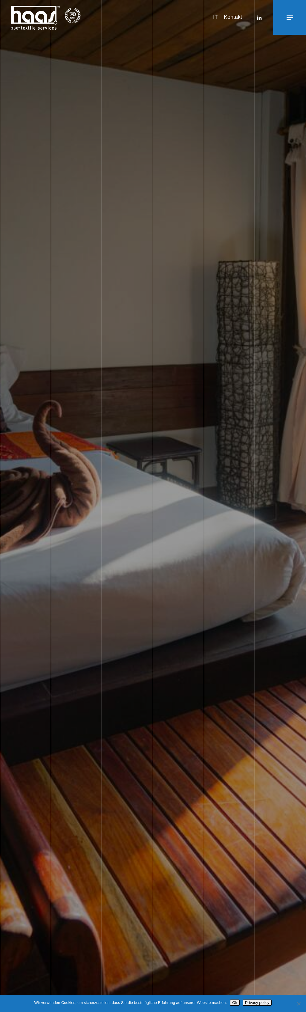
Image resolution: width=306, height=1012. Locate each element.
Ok (234, 1002)
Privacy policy (257, 1002)
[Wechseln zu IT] (215, 17)
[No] (299, 1004)
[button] (276, 17)
